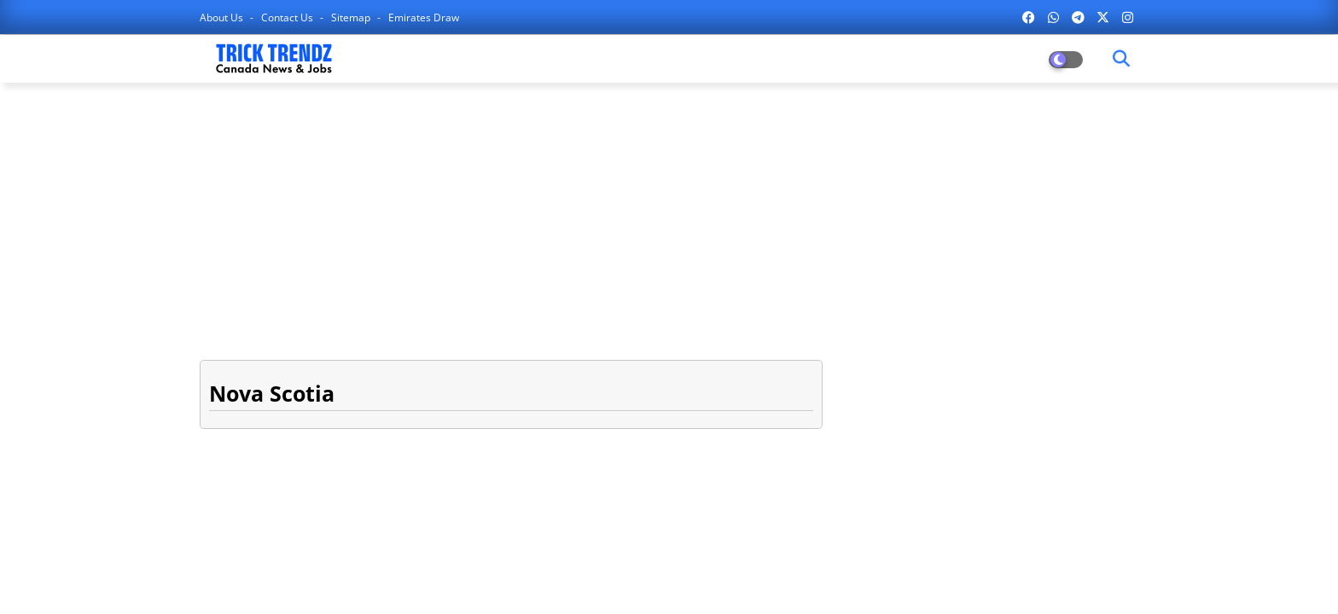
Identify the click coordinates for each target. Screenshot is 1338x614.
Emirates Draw (423, 17)
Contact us (288, 17)
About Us (223, 17)
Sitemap (352, 17)
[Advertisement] (669, 219)
